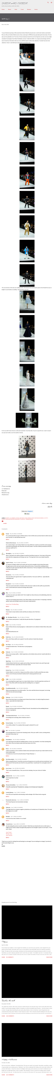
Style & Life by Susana (11, 542)
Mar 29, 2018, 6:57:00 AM (23, 617)
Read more (49, 957)
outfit (46, 518)
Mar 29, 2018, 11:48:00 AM (15, 679)
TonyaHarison (9, 824)
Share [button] (5, 523)
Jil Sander (12, 518)
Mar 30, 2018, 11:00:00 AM (19, 739)
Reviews (29, 9)
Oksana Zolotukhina (10, 784)
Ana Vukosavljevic (10, 759)
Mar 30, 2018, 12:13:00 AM (16, 706)
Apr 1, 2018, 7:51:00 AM (19, 792)
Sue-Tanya (8, 644)
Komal (7, 533)
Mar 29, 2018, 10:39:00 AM (17, 652)
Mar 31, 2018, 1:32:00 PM (19, 775)
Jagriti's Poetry (9, 562)
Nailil (7, 624)
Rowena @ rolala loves (11, 800)
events (7, 518)
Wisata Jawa (9, 833)
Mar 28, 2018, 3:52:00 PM (22, 542)
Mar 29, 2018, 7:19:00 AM (15, 624)
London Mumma (9, 792)
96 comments (9, 957)
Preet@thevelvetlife (10, 688)
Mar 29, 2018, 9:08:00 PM (22, 688)
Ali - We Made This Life (11, 617)
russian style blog (20, 519)
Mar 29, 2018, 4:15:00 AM (18, 583)
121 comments (10, 1074)
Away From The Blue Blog (12, 604)
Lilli (7, 730)
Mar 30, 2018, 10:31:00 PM (19, 768)
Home (3, 9)
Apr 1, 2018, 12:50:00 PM (23, 800)
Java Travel (8, 832)
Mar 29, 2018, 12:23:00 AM (20, 562)
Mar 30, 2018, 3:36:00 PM (21, 759)
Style (16, 9)
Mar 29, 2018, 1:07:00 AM (18, 574)
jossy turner (9, 768)
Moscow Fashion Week (37, 518)
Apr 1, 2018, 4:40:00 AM (22, 784)
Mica (7, 592)
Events (36, 9)
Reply (7, 539)
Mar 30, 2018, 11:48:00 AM (16, 748)
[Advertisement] (12, 888)
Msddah (8, 816)
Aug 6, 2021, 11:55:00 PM (19, 824)
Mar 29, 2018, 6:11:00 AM (16, 609)
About (9, 9)
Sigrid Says (8, 661)
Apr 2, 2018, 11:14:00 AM (17, 807)
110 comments (10, 1016)
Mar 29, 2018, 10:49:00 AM (18, 661)
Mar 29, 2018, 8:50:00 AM (17, 644)
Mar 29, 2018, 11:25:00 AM (18, 670)
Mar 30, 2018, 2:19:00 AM (24, 715)
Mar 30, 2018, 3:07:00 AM (20, 723)
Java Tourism (9, 835)
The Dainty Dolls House (11, 715)
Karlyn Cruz (8, 670)
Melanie (8, 609)
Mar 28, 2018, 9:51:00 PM (18, 553)
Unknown (8, 652)
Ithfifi (7, 679)
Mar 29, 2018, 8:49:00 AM (17, 637)
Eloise (7, 748)
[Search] (48, 2)
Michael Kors (23, 518)
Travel (22, 9)
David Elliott (9, 739)
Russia (3, 519)
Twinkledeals (29, 519)
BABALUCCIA (9, 775)
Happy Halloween (9, 1059)
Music (5, 941)
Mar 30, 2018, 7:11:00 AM (14, 730)
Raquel (7, 706)
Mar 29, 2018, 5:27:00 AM (15, 592)
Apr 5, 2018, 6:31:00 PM (16, 816)
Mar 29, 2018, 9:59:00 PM (17, 697)
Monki (29, 518)
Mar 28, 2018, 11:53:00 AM (16, 533)
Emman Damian (9, 723)
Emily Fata (8, 637)
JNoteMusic (9, 553)
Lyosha (17, 518)
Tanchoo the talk (8, 1000)
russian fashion (10, 519)
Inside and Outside (14, 3)
